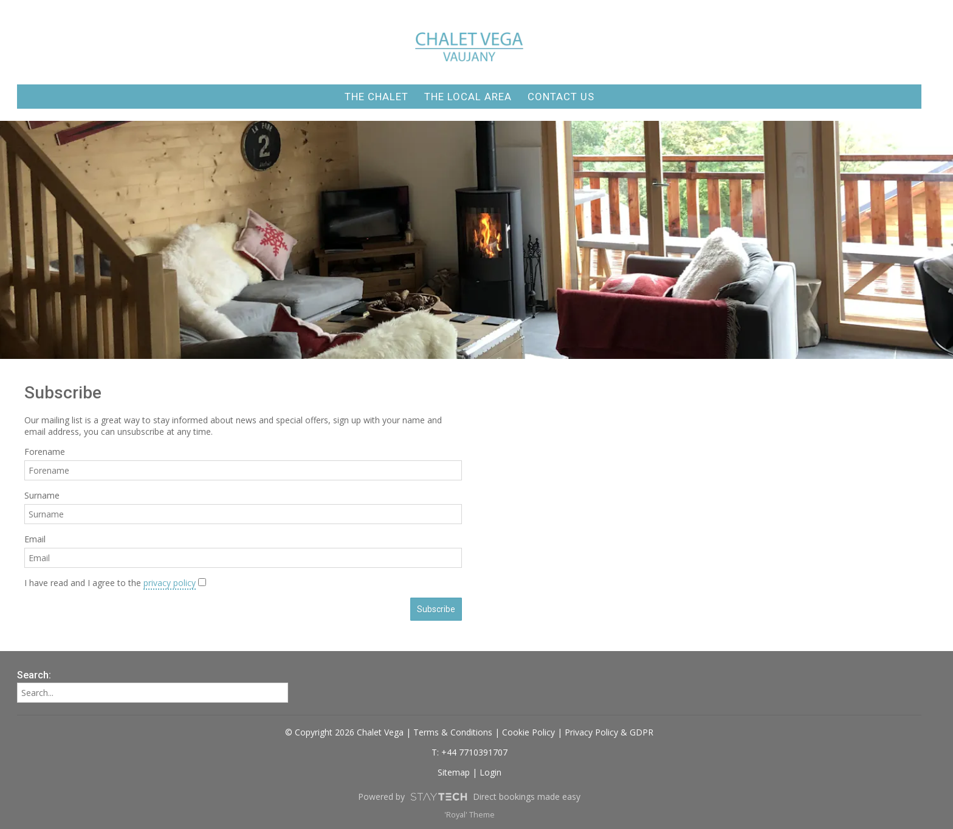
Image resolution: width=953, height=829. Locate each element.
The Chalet (376, 96)
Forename (44, 451)
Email (35, 539)
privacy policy (169, 582)
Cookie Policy (528, 732)
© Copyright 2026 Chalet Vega (344, 732)
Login (490, 772)
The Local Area (468, 96)
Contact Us (561, 96)
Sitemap (454, 772)
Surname (42, 495)
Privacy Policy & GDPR (609, 732)
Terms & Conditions (452, 732)
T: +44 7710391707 (469, 752)
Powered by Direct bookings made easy (469, 797)
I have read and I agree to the (110, 582)
